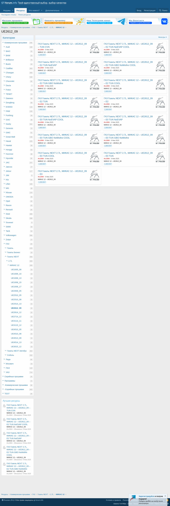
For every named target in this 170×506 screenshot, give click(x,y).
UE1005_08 (16, 269)
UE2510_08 (16, 299)
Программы (10, 381)
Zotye (8, 239)
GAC (8, 120)
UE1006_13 (16, 278)
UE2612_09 (16, 308)
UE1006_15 (16, 282)
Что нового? (34, 10)
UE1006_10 (16, 274)
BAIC (8, 51)
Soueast (9, 222)
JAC (7, 162)
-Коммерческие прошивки (16, 385)
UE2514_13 (16, 304)
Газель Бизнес (13, 252)
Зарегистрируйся (146, 496)
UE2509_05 (16, 291)
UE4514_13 (16, 342)
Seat (8, 214)
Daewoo (9, 98)
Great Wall (10, 137)
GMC (8, 132)
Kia (7, 179)
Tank (8, 231)
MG (7, 188)
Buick (8, 64)
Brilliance (10, 60)
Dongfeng (10, 102)
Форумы (7, 10)
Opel (8, 201)
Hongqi (9, 150)
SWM (8, 227)
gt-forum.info (38, 500)
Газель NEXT (13, 257)
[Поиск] (163, 10)
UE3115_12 (16, 325)
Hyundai (9, 158)
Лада (8, 359)
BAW (8, 55)
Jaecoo (9, 167)
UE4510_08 (16, 334)
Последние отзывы (8, 15)
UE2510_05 (16, 295)
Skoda (8, 218)
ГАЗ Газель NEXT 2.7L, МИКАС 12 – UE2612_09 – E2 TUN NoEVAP (18, 435)
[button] (12, 10)
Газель (10, 248)
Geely (8, 124)
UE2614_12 (16, 312)
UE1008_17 (16, 286)
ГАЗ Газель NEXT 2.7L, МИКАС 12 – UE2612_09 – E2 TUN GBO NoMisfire (18, 466)
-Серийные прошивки (14, 389)
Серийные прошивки (14, 376)
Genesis (9, 128)
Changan (10, 72)
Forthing (9, 115)
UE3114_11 (16, 321)
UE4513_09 (16, 338)
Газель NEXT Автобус (17, 351)
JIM (7, 175)
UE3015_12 (16, 346)
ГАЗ (7, 244)
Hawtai (9, 145)
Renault (9, 209)
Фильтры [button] (161, 37)
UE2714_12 (16, 316)
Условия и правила (113, 500)
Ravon (8, 205)
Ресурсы (20, 10)
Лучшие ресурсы (11, 401)
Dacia (8, 85)
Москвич (10, 364)
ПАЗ (8, 368)
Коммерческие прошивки (16, 43)
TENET (9, 94)
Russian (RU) (8, 500)
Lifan (8, 184)
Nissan (9, 192)
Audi (8, 47)
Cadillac (9, 68)
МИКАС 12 (14, 265)
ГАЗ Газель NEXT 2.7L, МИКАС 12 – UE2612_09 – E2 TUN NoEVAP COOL (18, 421)
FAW (8, 111)
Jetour (8, 171)
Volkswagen (11, 235)
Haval (8, 141)
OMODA (9, 197)
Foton (8, 90)
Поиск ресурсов (24, 15)
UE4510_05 (16, 329)
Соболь (10, 355)
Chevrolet (10, 81)
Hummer (9, 154)
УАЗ (7, 372)
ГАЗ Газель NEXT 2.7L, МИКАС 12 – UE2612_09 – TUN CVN (18, 408)
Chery (8, 77)
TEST (7, 394)
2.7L (10, 261)
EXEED (9, 107)
